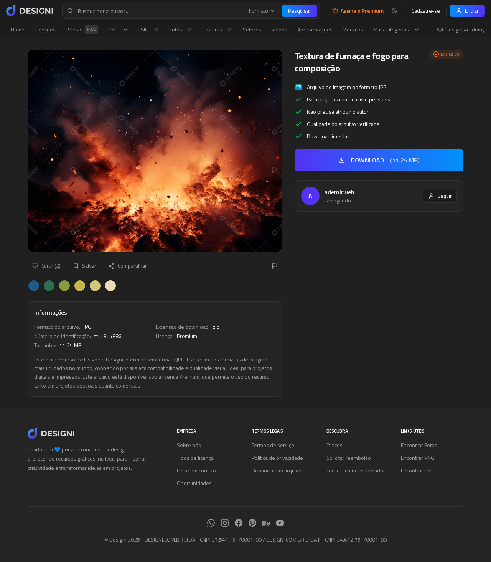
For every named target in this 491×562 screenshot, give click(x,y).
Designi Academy (461, 29)
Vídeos (279, 29)
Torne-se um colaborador (355, 470)
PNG (148, 29)
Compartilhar (128, 266)
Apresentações (315, 29)
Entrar (467, 11)
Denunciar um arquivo (277, 470)
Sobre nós (189, 445)
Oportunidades (194, 483)
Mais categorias (396, 29)
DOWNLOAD (379, 160)
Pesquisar (299, 11)
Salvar (84, 266)
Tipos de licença (195, 458)
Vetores (252, 29)
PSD (118, 29)
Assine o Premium (358, 11)
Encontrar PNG (417, 458)
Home (18, 29)
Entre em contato (196, 470)
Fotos (181, 29)
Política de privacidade (277, 458)
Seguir (440, 196)
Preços (334, 445)
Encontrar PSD (417, 470)
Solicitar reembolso (348, 458)
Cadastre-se (426, 11)
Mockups (353, 29)
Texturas (218, 29)
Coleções (45, 29)
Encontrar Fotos (419, 445)
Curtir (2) (46, 266)
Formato (262, 11)
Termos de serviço (273, 445)
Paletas (82, 29)
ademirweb (339, 192)
